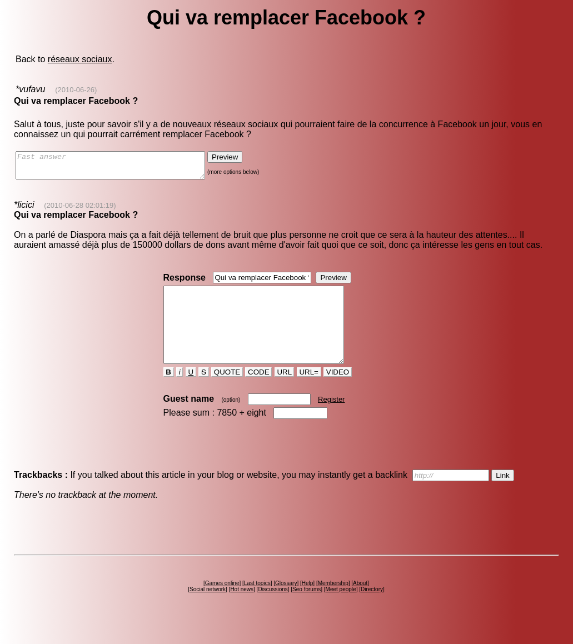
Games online (222, 603)
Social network (208, 609)
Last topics (257, 603)
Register (331, 419)
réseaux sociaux (80, 59)
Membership (333, 603)
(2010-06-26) (76, 90)
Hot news (241, 609)
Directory (372, 609)
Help (307, 603)
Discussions (272, 609)
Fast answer (121, 167)
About (360, 603)
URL (284, 392)
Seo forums (306, 609)
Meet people (341, 609)
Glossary (286, 603)
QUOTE (227, 392)
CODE (258, 392)
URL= (309, 392)
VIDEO (337, 392)
